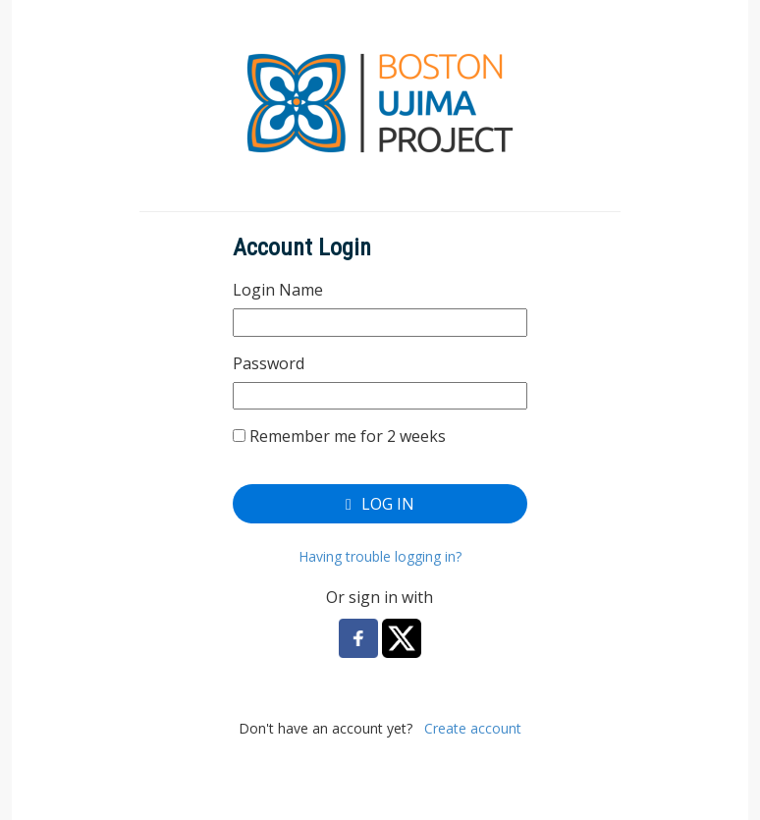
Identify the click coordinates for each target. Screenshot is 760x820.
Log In (380, 504)
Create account (472, 728)
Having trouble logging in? (380, 556)
